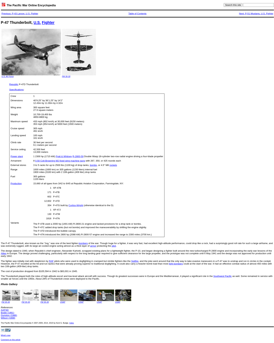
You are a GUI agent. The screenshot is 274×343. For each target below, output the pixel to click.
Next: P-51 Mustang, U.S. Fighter (256, 13)
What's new (5, 335)
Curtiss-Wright (75, 205)
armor (93, 246)
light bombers (176, 263)
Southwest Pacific (222, 276)
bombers (83, 243)
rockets (113, 165)
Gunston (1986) (9, 315)
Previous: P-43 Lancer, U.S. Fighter (20, 13)
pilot (114, 246)
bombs (93, 165)
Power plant (16, 156)
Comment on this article (10, 340)
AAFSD (5, 310)
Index (71, 323)
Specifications (16, 89)
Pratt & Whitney (64, 156)
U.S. (37, 22)
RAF (51, 261)
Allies (3, 253)
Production (16, 183)
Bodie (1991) (7, 312)
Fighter (48, 22)
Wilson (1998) (8, 318)
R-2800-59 (78, 156)
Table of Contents (137, 13)
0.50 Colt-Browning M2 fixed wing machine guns (60, 160)
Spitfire (134, 261)
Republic (13, 84)
